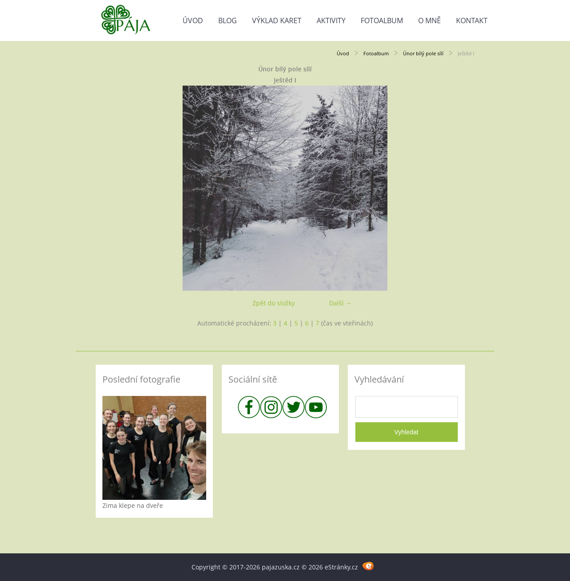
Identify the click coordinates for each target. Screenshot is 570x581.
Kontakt (472, 20)
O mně (429, 20)
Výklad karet (276, 20)
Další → (340, 303)
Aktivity (331, 20)
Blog (227, 20)
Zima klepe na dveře (132, 505)
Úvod (193, 20)
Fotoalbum (382, 20)
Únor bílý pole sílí (423, 53)
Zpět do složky (273, 303)
